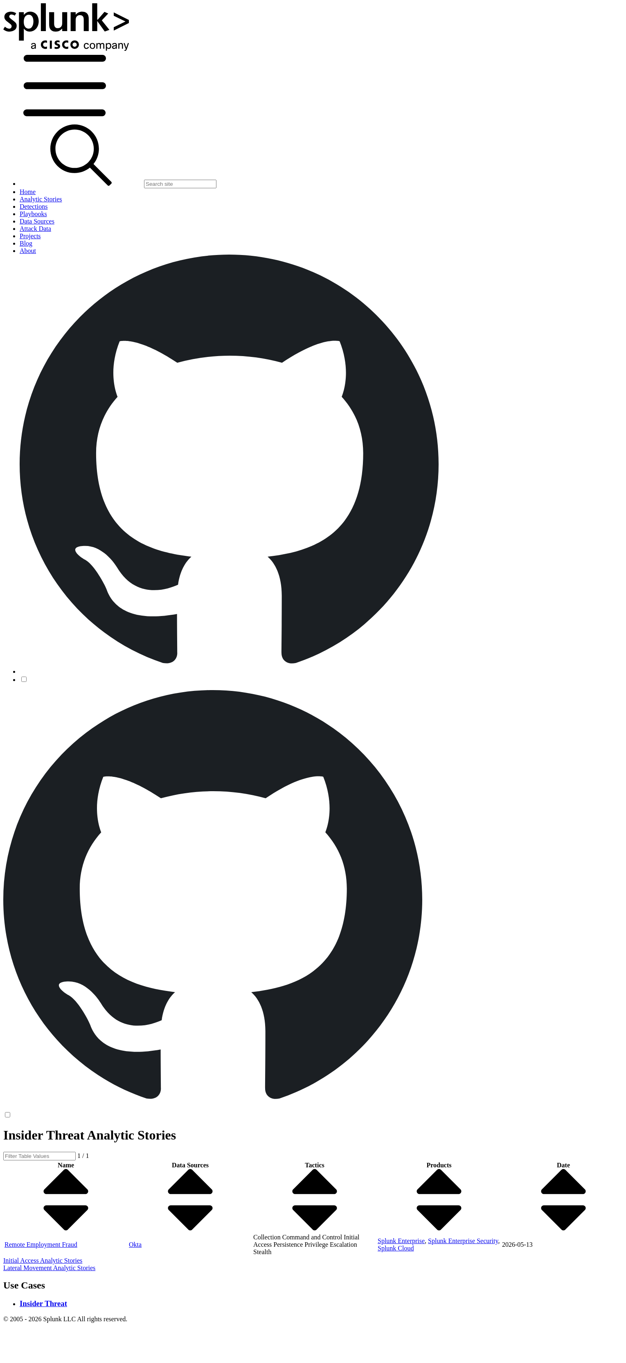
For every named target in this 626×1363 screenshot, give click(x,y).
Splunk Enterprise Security (463, 1240)
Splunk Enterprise (401, 1240)
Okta (135, 1244)
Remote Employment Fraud (41, 1244)
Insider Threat (43, 1303)
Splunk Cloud (396, 1248)
